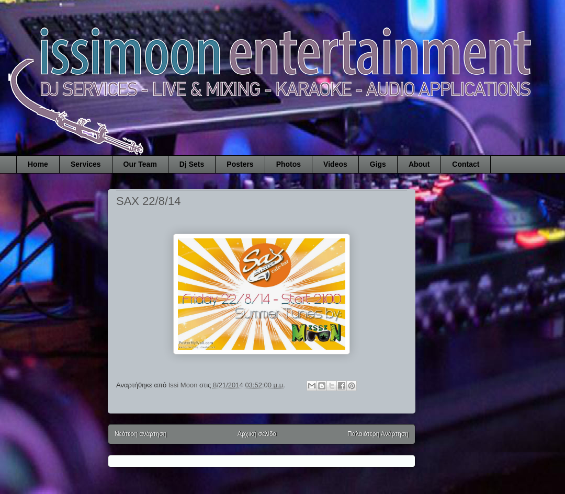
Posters (240, 164)
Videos (335, 164)
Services (86, 164)
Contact (465, 164)
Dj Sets (191, 164)
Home (38, 164)
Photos (288, 164)
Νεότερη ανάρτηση (140, 434)
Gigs (378, 164)
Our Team (140, 164)
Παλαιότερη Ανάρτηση (378, 434)
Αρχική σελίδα (257, 434)
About (419, 164)
